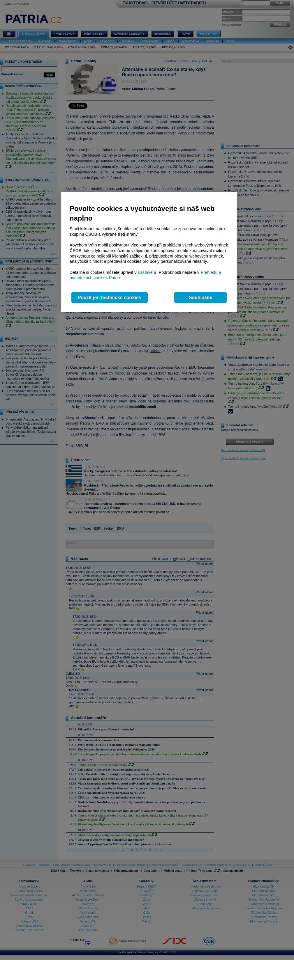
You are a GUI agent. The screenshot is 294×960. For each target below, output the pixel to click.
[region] (149, 252)
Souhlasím (200, 297)
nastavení (147, 272)
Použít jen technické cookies (109, 297)
